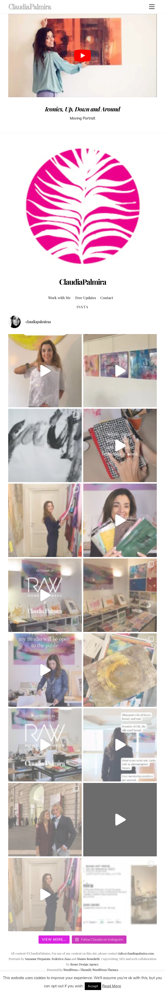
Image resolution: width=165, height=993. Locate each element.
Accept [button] (93, 986)
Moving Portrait (82, 118)
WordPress (70, 970)
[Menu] (152, 7)
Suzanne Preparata (37, 959)
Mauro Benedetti (88, 959)
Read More (111, 986)
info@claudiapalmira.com (136, 953)
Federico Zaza (61, 959)
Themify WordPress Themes (99, 970)
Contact (106, 297)
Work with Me (59, 297)
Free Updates (85, 297)
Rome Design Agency (84, 964)
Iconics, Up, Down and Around (82, 109)
